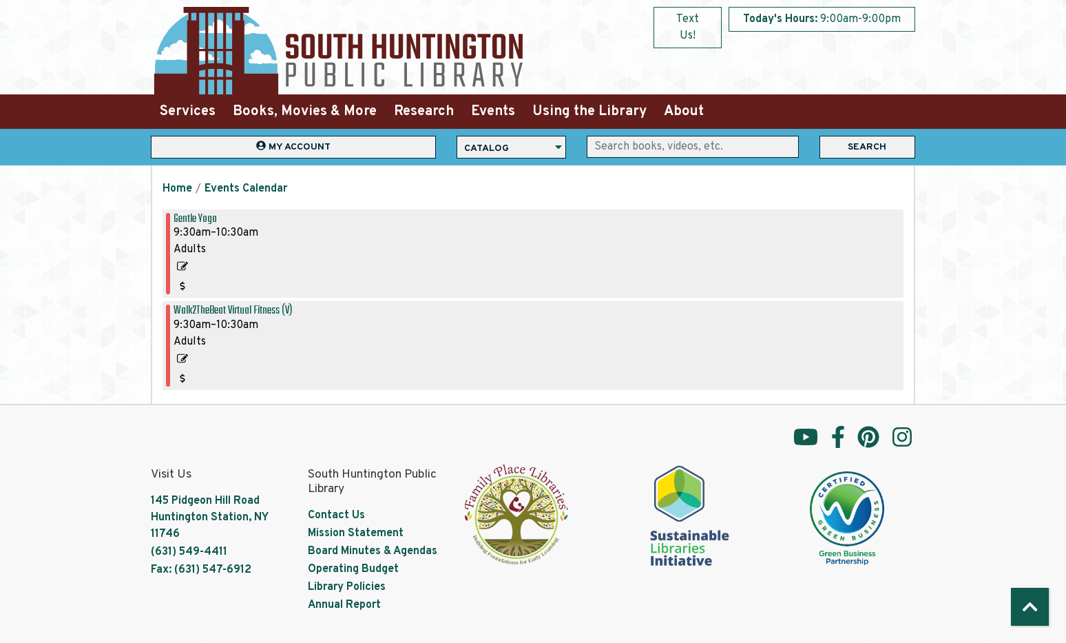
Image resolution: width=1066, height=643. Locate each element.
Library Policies (347, 587)
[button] (822, 19)
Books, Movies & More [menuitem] (305, 112)
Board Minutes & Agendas (372, 551)
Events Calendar (246, 189)
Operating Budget (353, 569)
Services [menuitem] (188, 112)
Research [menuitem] (424, 112)
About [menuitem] (684, 112)
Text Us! (687, 27)
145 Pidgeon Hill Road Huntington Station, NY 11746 (209, 517)
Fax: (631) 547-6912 (201, 570)
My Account (293, 146)
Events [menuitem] (493, 112)
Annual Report (344, 605)
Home (177, 189)
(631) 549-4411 (189, 552)
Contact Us (336, 515)
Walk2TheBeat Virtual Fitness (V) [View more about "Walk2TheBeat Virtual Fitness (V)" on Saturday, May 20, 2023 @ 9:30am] (233, 310)
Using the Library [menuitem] (589, 112)
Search (867, 147)
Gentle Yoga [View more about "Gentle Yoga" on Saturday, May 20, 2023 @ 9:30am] (195, 218)
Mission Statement (356, 533)
